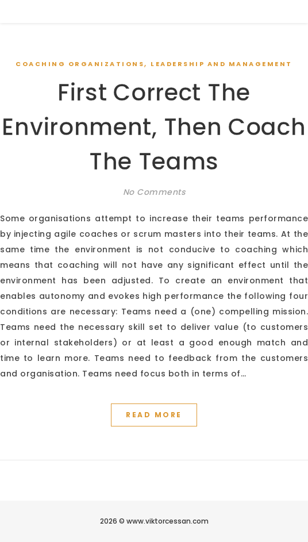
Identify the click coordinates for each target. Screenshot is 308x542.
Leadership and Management (221, 63)
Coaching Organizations (80, 63)
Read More (154, 415)
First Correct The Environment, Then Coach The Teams (154, 127)
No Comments (154, 192)
